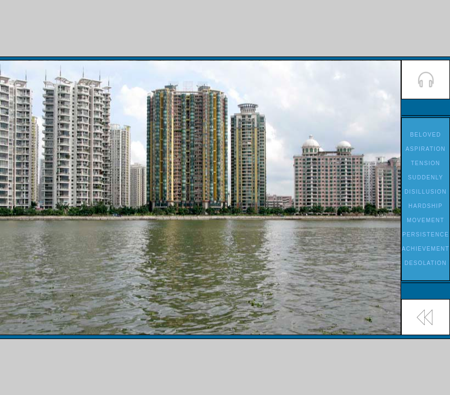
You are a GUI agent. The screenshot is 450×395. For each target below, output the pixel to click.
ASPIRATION (426, 149)
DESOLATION (425, 263)
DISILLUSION (425, 192)
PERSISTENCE (425, 235)
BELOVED (425, 135)
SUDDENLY (425, 177)
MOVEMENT (425, 220)
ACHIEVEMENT (425, 249)
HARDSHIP (425, 206)
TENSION (426, 163)
